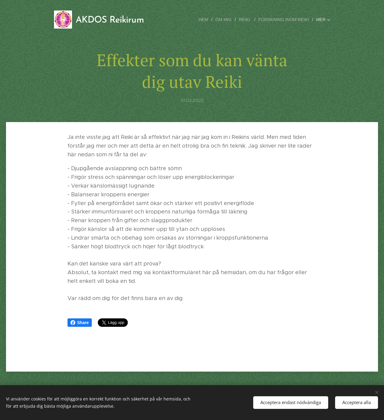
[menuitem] (207, 19)
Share (79, 322)
